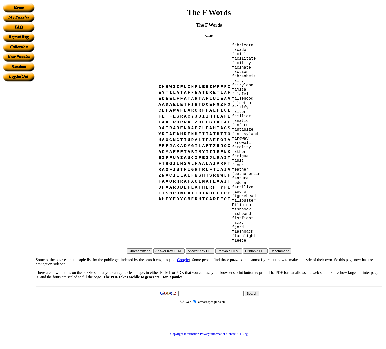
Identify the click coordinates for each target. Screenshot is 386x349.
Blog (244, 334)
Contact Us (233, 334)
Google (183, 260)
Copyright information (184, 334)
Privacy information (212, 334)
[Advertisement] (18, 155)
